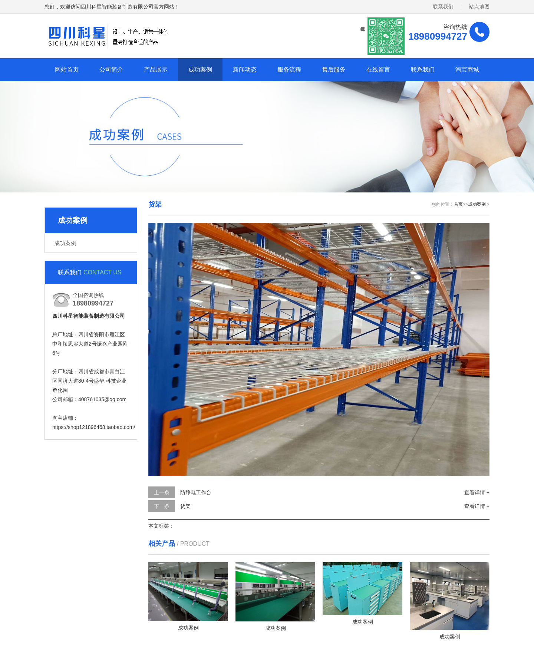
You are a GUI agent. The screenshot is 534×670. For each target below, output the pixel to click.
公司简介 (111, 69)
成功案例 (200, 69)
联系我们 (443, 7)
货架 (185, 506)
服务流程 (289, 69)
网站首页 (67, 69)
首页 (458, 204)
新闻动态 (245, 69)
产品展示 (156, 69)
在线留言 (378, 69)
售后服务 (334, 69)
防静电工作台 (195, 492)
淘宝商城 (467, 69)
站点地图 (479, 7)
